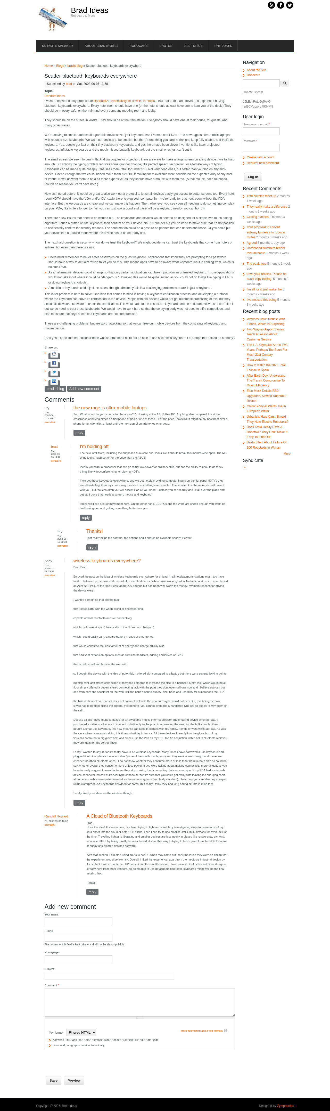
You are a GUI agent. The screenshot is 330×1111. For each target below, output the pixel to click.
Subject (49, 968)
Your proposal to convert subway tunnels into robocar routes (266, 232)
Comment (52, 985)
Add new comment (84, 389)
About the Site (256, 70)
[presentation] (84, 1059)
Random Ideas (55, 96)
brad (69, 84)
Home (49, 66)
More (287, 454)
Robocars (138, 46)
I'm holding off (94, 446)
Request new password (263, 163)
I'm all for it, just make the (264, 289)
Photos (165, 46)
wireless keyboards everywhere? (107, 560)
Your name (51, 914)
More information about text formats (201, 1030)
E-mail (49, 930)
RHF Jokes (223, 46)
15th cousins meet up (261, 196)
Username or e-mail (256, 124)
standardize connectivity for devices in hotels (124, 101)
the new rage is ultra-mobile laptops (110, 407)
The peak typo (256, 263)
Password (250, 140)
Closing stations (258, 217)
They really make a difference (267, 206)
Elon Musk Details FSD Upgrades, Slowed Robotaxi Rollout (266, 395)
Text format (56, 1032)
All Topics (193, 46)
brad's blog (75, 66)
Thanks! (94, 531)
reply (79, 433)
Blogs (60, 66)
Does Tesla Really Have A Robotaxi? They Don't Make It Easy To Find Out (267, 432)
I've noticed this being (261, 300)
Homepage (52, 952)
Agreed (252, 243)
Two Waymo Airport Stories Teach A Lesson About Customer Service (265, 334)
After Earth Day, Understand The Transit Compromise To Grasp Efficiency (266, 380)
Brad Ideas (89, 10)
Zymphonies (285, 1106)
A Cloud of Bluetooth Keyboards (119, 816)
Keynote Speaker (57, 46)
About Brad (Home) (101, 46)
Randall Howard (56, 816)
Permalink (50, 422)
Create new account (260, 157)
